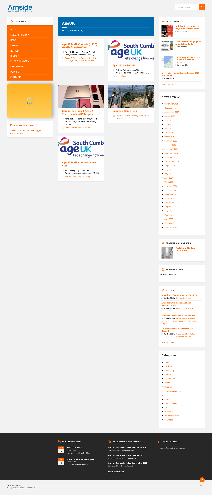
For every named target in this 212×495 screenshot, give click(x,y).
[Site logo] (20, 11)
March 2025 (169, 136)
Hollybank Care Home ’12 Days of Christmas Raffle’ (187, 27)
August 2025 (169, 116)
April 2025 (168, 132)
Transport (168, 411)
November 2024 (171, 153)
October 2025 (170, 108)
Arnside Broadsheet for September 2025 (127, 463)
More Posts (167, 84)
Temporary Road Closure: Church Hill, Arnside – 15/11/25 (187, 60)
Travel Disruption (171, 415)
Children (168, 366)
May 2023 (168, 215)
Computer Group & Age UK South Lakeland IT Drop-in (77, 112)
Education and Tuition (74, 127)
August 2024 (169, 165)
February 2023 (170, 227)
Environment (169, 378)
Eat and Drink (70, 176)
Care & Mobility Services (126, 115)
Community (180, 298)
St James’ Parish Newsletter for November (177, 329)
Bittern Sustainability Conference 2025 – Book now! (181, 74)
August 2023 (169, 206)
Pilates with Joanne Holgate (80, 459)
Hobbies (76, 60)
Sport (166, 407)
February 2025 (170, 140)
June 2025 (168, 124)
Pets (166, 395)
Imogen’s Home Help (125, 111)
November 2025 (171, 103)
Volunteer (168, 419)
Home (64, 30)
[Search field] (190, 7)
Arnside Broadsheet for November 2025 (127, 447)
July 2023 (168, 210)
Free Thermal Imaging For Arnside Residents (188, 42)
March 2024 (169, 182)
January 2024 (170, 190)
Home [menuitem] (202, 485)
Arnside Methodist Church (78, 464)
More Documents (116, 472)
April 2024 (168, 178)
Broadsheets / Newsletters (185, 308)
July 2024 (168, 169)
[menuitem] (30, 29)
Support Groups (84, 176)
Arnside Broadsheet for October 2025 (126, 455)
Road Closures (170, 403)
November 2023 (171, 194)
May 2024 (168, 173)
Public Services (87, 60)
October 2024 (170, 157)
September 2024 (171, 161)
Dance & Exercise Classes (76, 58)
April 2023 (168, 219)
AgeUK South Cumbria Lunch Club (79, 164)
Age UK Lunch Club (124, 65)
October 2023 (170, 198)
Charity (167, 362)
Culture (188, 298)
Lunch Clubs (121, 76)
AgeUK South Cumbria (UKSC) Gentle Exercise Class (79, 45)
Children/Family (168, 321)
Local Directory (76, 30)
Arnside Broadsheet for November (178, 315)
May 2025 (168, 128)
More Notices (168, 342)
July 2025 (168, 120)
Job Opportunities (172, 391)
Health (167, 382)
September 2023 (171, 202)
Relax (166, 399)
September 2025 (171, 112)
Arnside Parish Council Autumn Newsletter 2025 (176, 304)
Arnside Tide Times (24, 125)
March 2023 (169, 223)
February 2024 (170, 186)
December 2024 (171, 149)
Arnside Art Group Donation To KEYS (179, 295)
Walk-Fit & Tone (74, 447)
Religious (165, 324)
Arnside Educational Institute (79, 453)
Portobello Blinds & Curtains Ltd (185, 249)
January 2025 (170, 145)
